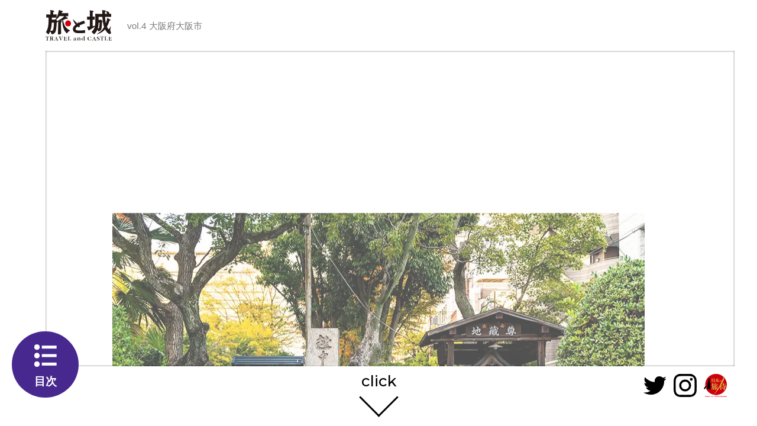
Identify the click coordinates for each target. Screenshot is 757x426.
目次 (45, 381)
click (378, 381)
